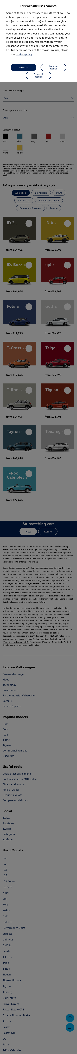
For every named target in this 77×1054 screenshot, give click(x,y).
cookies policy (24, 54)
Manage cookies (53, 67)
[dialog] (38, 527)
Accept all (24, 67)
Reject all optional (38, 75)
